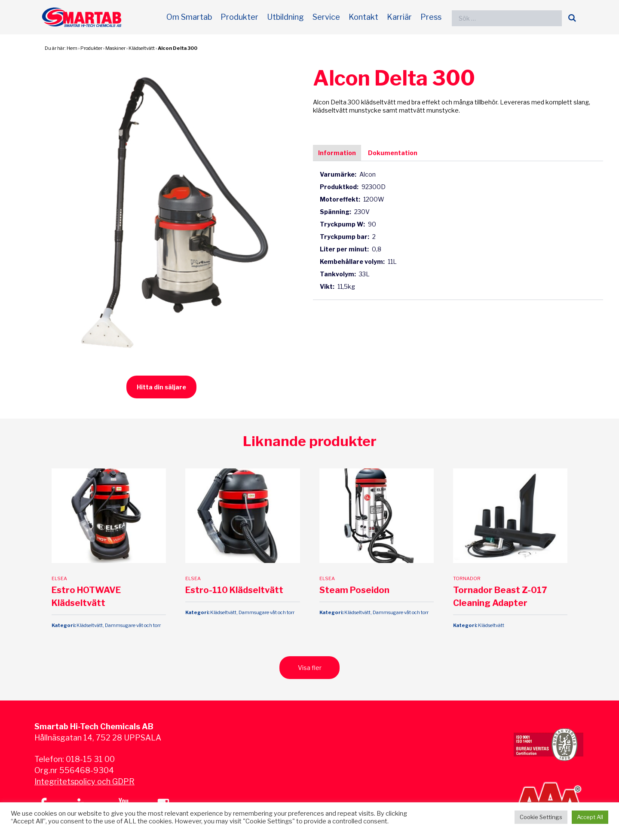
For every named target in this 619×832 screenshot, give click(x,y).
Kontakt (363, 16)
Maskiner (115, 48)
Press (430, 16)
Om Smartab (189, 16)
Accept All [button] (590, 817)
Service (326, 16)
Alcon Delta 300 (177, 48)
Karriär (399, 16)
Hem (72, 48)
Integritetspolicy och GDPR (84, 781)
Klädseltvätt (142, 48)
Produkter (239, 16)
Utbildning (285, 16)
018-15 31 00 (90, 759)
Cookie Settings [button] (541, 817)
